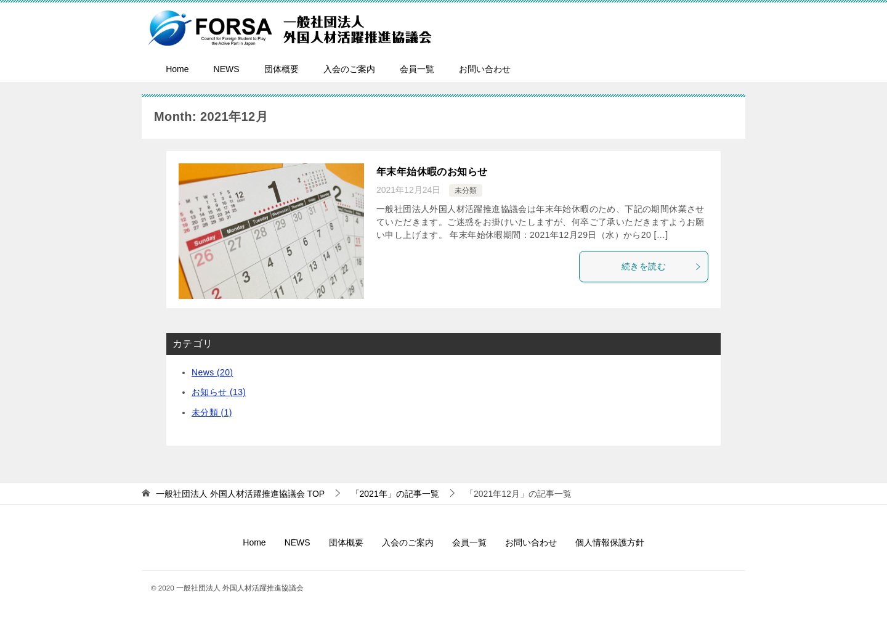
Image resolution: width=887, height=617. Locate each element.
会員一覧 (417, 69)
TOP (240, 494)
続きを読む (662, 266)
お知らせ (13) (219, 392)
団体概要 (281, 69)
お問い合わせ (485, 69)
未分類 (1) (212, 412)
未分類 (466, 190)
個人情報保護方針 (609, 542)
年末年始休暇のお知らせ (431, 171)
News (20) (212, 372)
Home (177, 69)
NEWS (227, 69)
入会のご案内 (349, 69)
